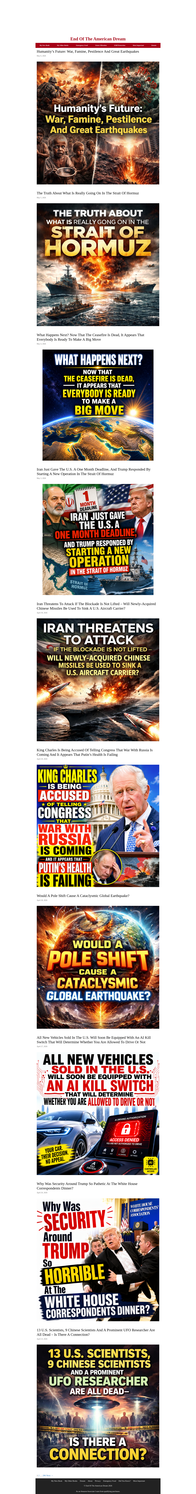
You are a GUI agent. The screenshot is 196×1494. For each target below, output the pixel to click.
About (90, 1481)
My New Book (45, 45)
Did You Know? (124, 1481)
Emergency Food (82, 45)
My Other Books (62, 45)
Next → (49, 1475)
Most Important (138, 45)
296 (44, 1475)
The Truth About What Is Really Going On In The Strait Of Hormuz (88, 193)
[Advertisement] (98, 17)
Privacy (98, 1481)
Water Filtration (101, 45)
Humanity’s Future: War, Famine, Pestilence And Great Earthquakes (88, 51)
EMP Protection (119, 45)
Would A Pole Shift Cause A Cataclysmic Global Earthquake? (83, 896)
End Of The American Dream (98, 38)
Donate (153, 45)
